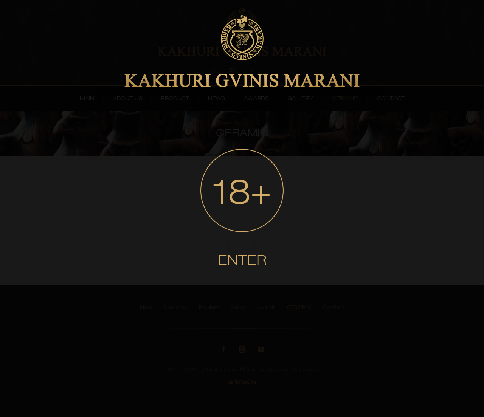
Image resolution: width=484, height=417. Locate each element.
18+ (242, 195)
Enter (242, 261)
